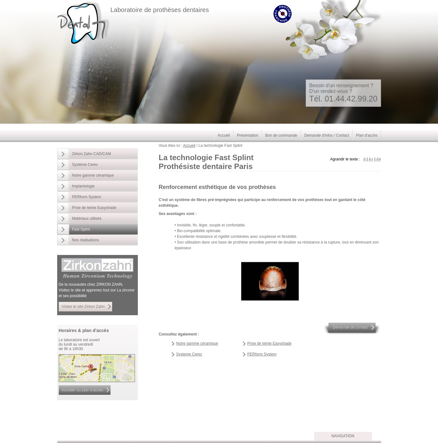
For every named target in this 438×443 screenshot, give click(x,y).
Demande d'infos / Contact (326, 135)
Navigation (342, 436)
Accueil (189, 145)
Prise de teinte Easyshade (269, 343)
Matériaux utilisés (87, 218)
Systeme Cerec (189, 354)
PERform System (262, 354)
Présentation (247, 135)
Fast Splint (81, 229)
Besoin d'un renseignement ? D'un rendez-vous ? (343, 93)
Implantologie (83, 186)
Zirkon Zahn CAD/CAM (91, 154)
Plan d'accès (367, 135)
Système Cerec (85, 164)
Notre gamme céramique (197, 343)
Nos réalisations (85, 240)
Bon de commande (281, 135)
